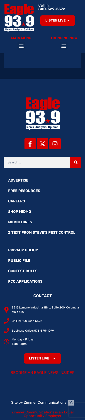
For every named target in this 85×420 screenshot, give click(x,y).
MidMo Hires (20, 222)
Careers (16, 201)
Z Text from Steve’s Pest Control (41, 232)
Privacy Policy (23, 250)
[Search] (75, 162)
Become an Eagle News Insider (42, 372)
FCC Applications (25, 281)
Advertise (18, 180)
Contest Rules (22, 271)
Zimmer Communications (49, 402)
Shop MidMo (19, 211)
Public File (19, 260)
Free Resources (24, 191)
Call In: (51, 7)
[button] (21, 46)
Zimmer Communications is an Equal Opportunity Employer (43, 414)
